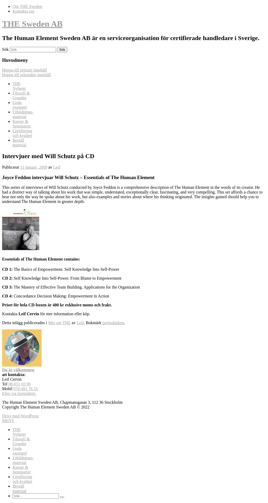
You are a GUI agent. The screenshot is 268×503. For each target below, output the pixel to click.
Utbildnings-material (23, 114)
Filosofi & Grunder (21, 95)
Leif (56, 167)
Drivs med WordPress (20, 416)
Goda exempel (20, 104)
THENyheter (19, 86)
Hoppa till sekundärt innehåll (26, 75)
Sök (5, 49)
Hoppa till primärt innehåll (24, 70)
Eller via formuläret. (19, 393)
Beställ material (19, 142)
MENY (8, 420)
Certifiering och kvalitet (22, 133)
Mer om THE (59, 322)
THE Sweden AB (32, 24)
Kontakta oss (23, 11)
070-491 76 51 (25, 388)
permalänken (113, 322)
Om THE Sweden (27, 6)
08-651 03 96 (19, 384)
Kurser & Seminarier (22, 123)
